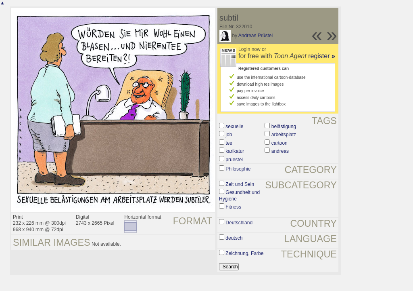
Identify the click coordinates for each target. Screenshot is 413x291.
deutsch (233, 238)
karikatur (234, 151)
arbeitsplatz (283, 134)
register (321, 56)
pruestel (234, 159)
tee (228, 143)
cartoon (279, 143)
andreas (280, 151)
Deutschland (238, 223)
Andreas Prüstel (255, 35)
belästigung (283, 126)
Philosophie (237, 169)
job (228, 134)
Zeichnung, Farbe (244, 253)
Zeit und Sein (239, 184)
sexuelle (234, 126)
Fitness (233, 207)
